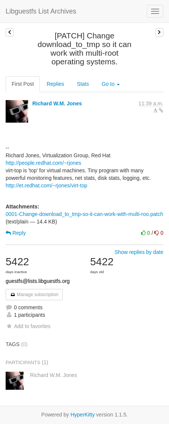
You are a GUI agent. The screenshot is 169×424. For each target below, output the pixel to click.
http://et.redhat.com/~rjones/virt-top (47, 185)
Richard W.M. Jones (57, 103)
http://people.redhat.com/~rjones (43, 163)
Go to (111, 84)
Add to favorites (28, 326)
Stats (83, 84)
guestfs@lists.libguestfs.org (38, 281)
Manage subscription (34, 294)
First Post (23, 84)
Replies (55, 84)
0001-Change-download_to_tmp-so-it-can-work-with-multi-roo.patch (84, 214)
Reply (16, 233)
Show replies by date (139, 252)
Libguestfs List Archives (41, 11)
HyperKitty (83, 415)
